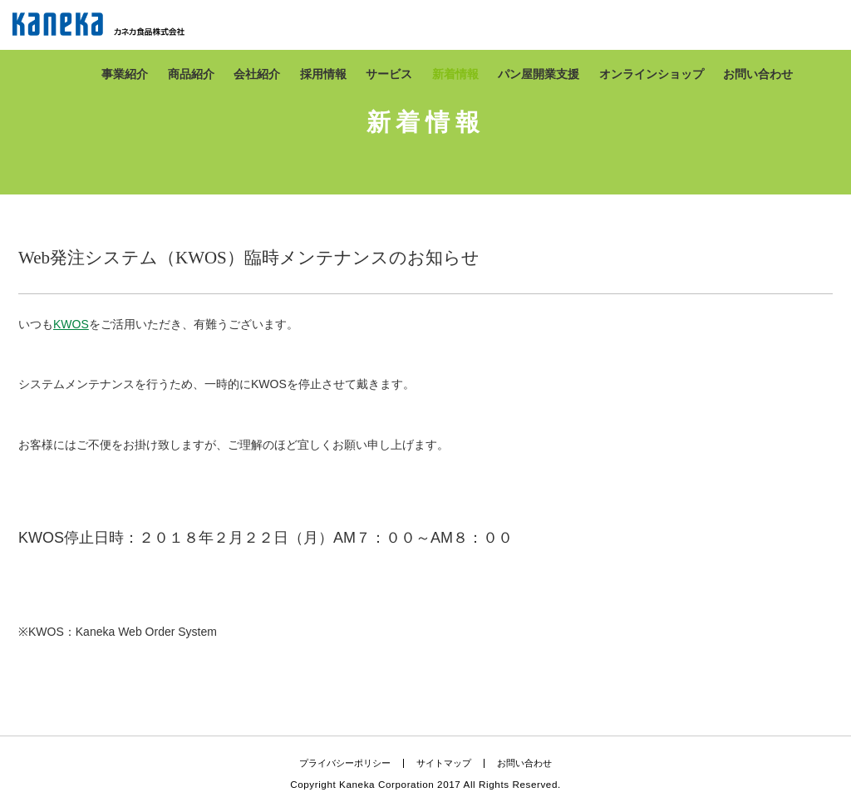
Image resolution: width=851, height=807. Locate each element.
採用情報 (323, 74)
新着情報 (455, 74)
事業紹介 (124, 74)
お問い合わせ (758, 74)
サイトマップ (443, 763)
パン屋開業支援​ (538, 74)
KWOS (71, 324)
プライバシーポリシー (345, 763)
